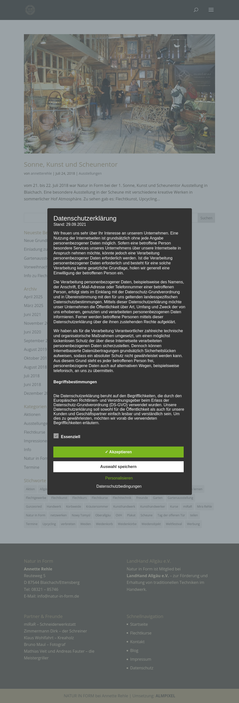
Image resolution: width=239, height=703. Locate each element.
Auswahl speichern (118, 467)
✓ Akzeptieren (118, 452)
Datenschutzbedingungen (119, 486)
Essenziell (67, 436)
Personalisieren (119, 478)
